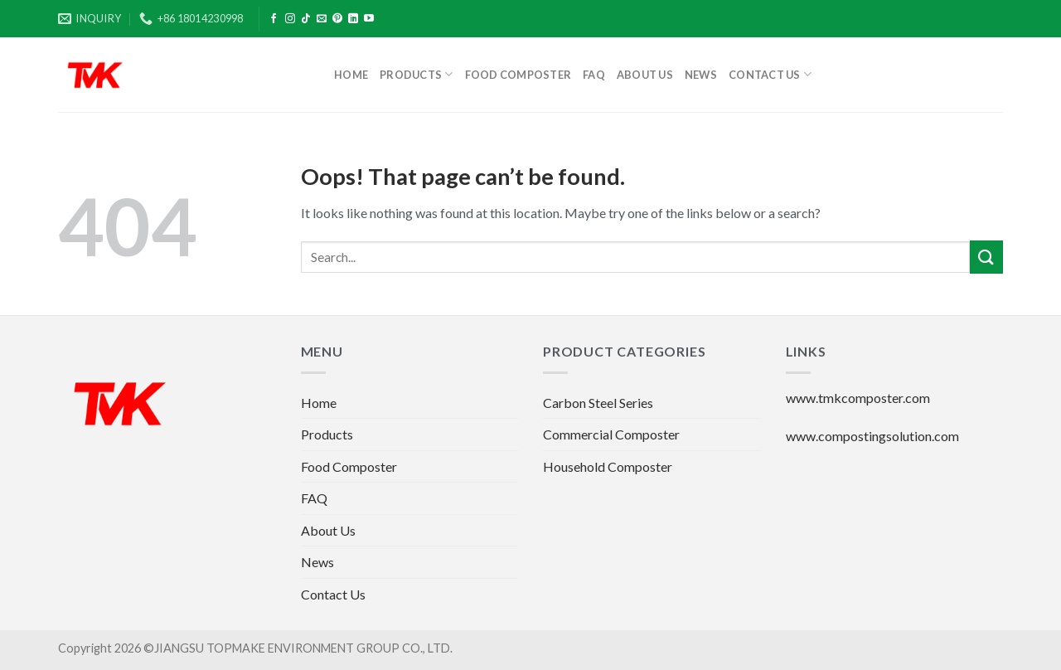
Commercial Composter (611, 434)
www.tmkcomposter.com (858, 397)
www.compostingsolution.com (872, 436)
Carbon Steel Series (598, 402)
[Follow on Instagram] (290, 19)
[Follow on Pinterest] (337, 19)
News (701, 74)
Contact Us (770, 74)
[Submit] (986, 256)
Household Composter (607, 466)
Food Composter (518, 74)
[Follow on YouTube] (369, 19)
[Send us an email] (322, 19)
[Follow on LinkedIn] (353, 19)
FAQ (594, 74)
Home (351, 74)
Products (416, 74)
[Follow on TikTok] (306, 19)
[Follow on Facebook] (274, 19)
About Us (645, 74)
